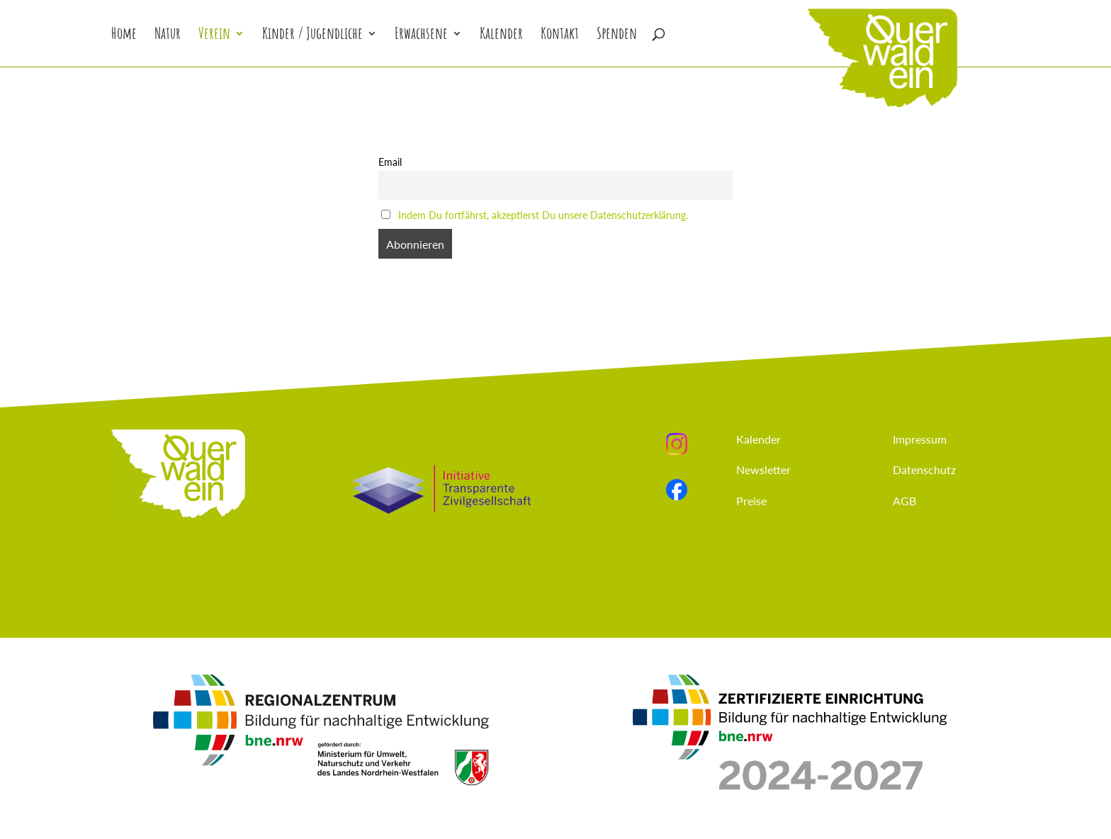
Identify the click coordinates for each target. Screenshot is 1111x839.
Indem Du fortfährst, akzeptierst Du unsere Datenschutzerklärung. (543, 215)
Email (390, 162)
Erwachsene (421, 35)
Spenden (617, 35)
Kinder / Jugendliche (312, 35)
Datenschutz (924, 469)
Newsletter (763, 469)
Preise (751, 500)
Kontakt (560, 35)
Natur (167, 35)
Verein (214, 35)
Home (124, 35)
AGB (904, 500)
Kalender (501, 35)
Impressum (920, 439)
